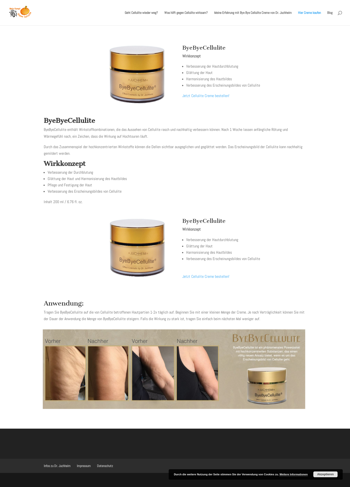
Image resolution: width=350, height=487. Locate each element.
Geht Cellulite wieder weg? (141, 13)
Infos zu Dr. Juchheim (57, 466)
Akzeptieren (325, 474)
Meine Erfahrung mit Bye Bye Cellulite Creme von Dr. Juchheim (253, 13)
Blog (329, 13)
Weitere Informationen (294, 474)
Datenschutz (105, 466)
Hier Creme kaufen (309, 13)
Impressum (84, 466)
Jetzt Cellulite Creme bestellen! (205, 95)
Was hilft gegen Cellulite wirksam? (186, 13)
